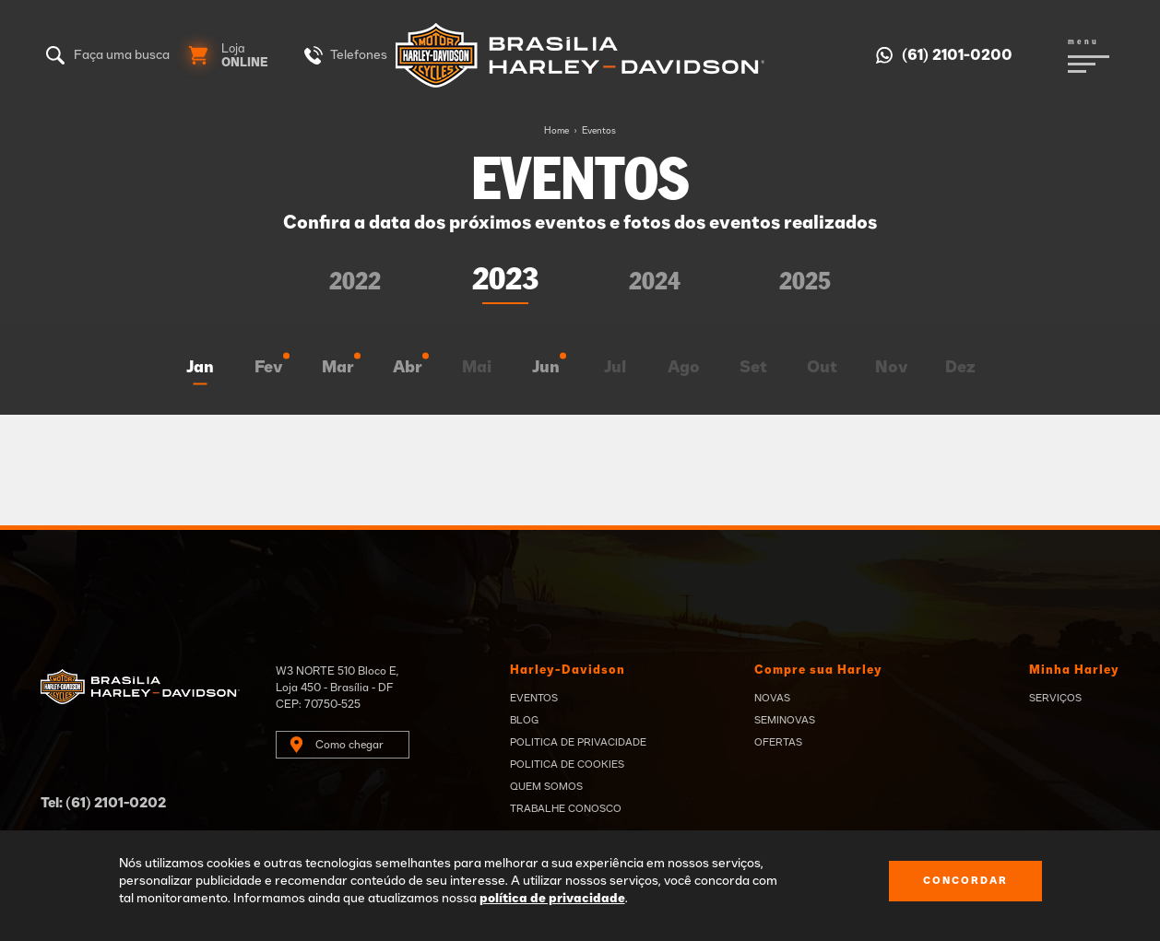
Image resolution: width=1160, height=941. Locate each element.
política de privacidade (552, 898)
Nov (891, 367)
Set (753, 367)
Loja (244, 56)
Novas (772, 698)
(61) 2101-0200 (957, 55)
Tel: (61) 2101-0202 (103, 803)
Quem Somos (546, 787)
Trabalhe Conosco (565, 809)
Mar (338, 367)
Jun (546, 367)
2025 (805, 282)
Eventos (599, 130)
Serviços (1055, 698)
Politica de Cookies (567, 764)
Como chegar (349, 744)
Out (822, 367)
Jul (615, 367)
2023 (505, 280)
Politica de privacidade (578, 742)
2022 (355, 282)
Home (556, 130)
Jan (200, 367)
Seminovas (784, 720)
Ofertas (778, 742)
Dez (960, 367)
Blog (524, 720)
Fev (268, 367)
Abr (407, 367)
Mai (476, 367)
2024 (655, 282)
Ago (684, 367)
